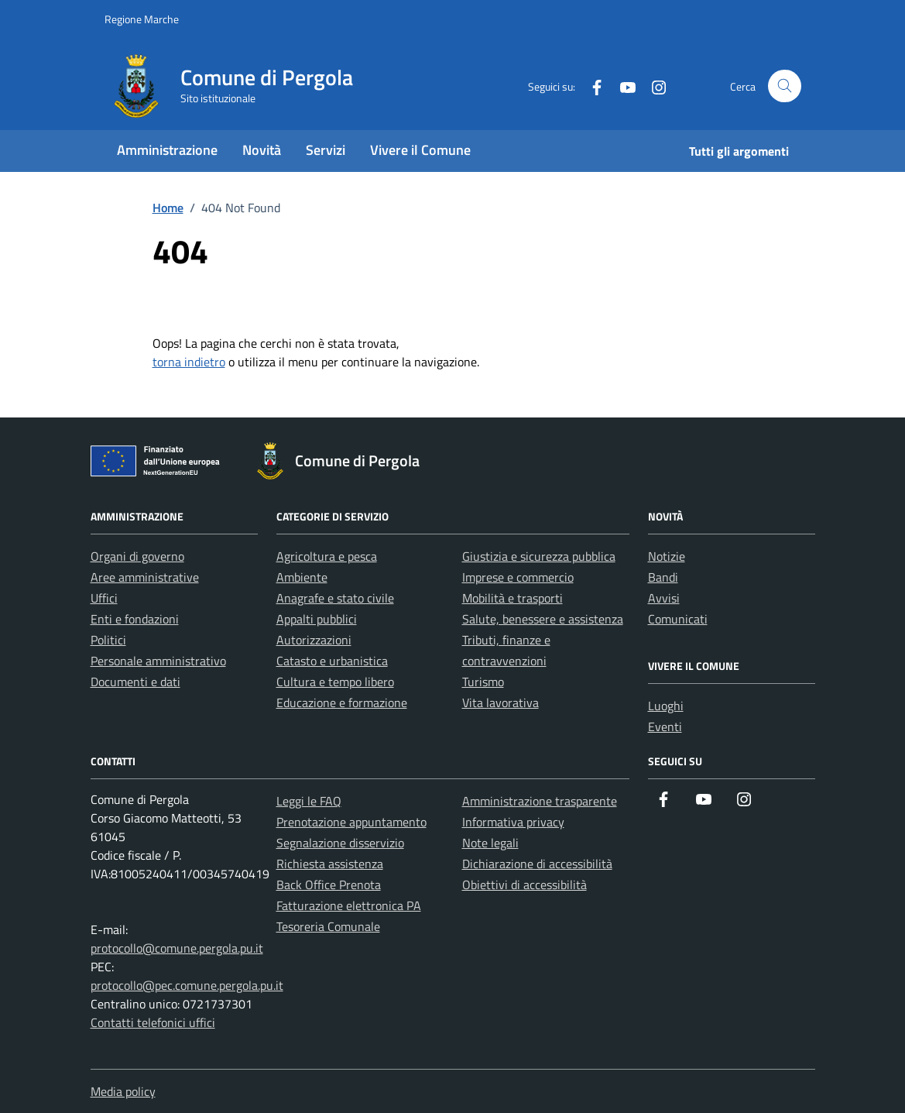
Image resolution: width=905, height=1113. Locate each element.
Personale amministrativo (158, 660)
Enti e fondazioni (135, 619)
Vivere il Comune (420, 149)
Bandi (663, 577)
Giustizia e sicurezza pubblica (538, 556)
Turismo (483, 681)
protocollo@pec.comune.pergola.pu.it (187, 985)
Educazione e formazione (341, 702)
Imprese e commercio (518, 577)
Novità (261, 149)
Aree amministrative (145, 577)
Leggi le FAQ (308, 801)
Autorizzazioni (313, 639)
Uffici (104, 598)
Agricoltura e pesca (326, 556)
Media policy (123, 1091)
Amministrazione (167, 149)
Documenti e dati (135, 681)
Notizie (666, 556)
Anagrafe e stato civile (335, 598)
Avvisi (664, 598)
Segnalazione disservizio (340, 842)
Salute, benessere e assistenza (542, 619)
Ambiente (301, 577)
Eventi (665, 726)
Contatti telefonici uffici (153, 1022)
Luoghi (666, 705)
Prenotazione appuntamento (351, 821)
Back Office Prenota (328, 884)
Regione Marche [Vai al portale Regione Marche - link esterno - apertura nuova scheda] (142, 19)
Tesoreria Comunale (328, 926)
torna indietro (189, 361)
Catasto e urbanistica (332, 660)
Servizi (325, 149)
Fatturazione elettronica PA (348, 905)
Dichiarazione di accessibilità (537, 863)
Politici (108, 639)
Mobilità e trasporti (512, 598)
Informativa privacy (513, 821)
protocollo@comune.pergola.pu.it (177, 948)
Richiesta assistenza (329, 863)
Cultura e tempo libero (335, 681)
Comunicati (678, 619)
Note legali (490, 842)
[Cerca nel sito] (784, 86)
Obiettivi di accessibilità (524, 884)
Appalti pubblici (316, 619)
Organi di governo (137, 556)
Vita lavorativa (500, 702)
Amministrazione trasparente (539, 801)
